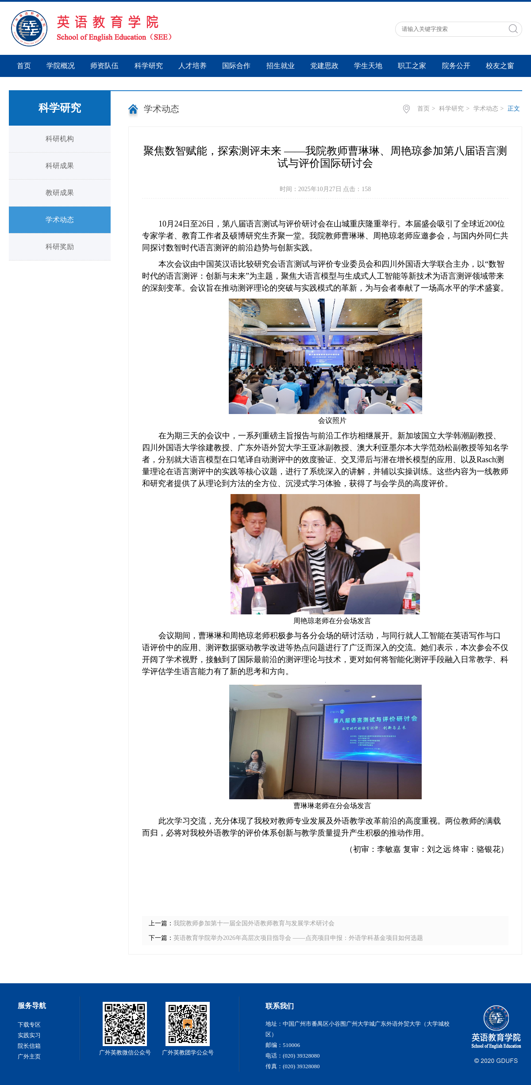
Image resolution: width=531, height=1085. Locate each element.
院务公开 (456, 65)
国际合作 (236, 65)
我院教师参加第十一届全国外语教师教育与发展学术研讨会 (254, 923)
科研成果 (60, 165)
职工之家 (412, 65)
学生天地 (368, 65)
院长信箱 (29, 1046)
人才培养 (192, 65)
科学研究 (149, 65)
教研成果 (60, 192)
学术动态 (60, 219)
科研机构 (60, 138)
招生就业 (280, 65)
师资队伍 (104, 65)
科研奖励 (60, 246)
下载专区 (29, 1024)
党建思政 (324, 65)
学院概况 (60, 65)
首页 (24, 65)
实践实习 (29, 1035)
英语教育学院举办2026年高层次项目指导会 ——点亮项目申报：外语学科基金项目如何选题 (298, 938)
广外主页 (29, 1056)
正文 (514, 108)
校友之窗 (500, 65)
